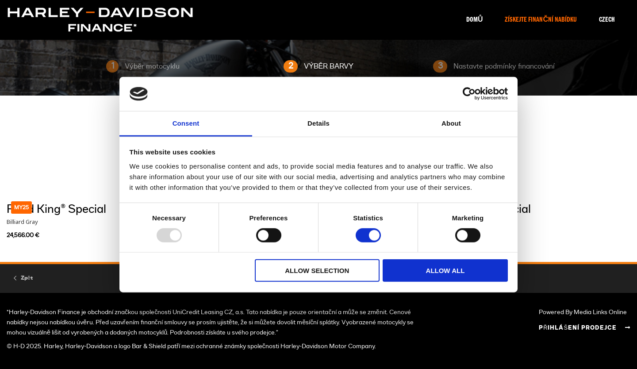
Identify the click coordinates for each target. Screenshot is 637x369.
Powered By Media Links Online (583, 312)
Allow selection (317, 270)
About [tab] (451, 123)
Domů (474, 19)
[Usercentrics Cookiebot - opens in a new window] (469, 93)
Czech (607, 19)
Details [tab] (318, 123)
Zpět (27, 278)
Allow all (445, 270)
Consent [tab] (186, 123)
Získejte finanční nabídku (541, 19)
